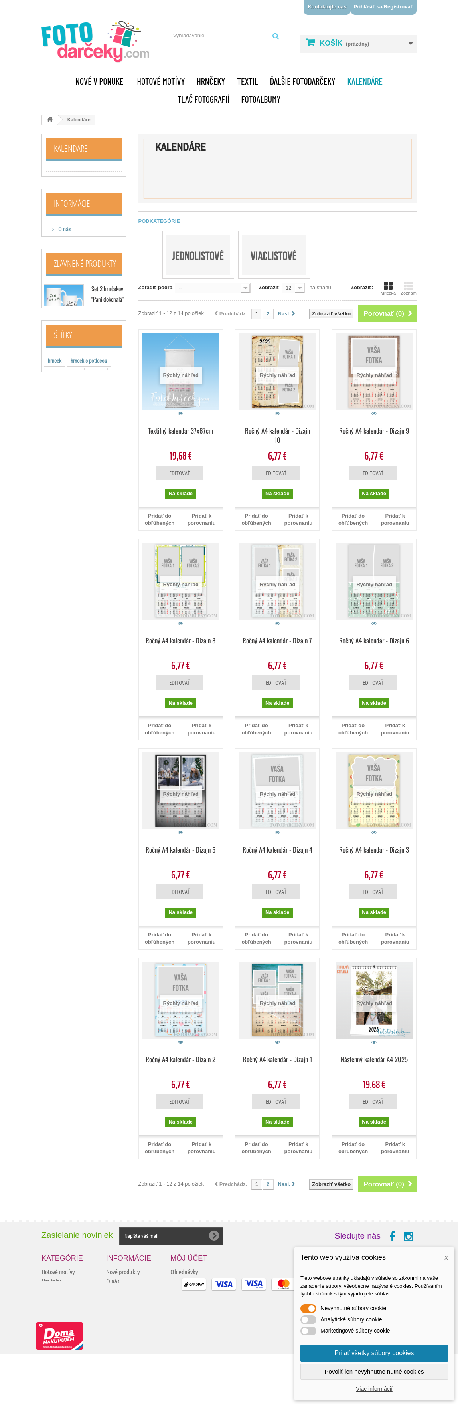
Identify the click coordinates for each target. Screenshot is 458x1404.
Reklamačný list (124, 1345)
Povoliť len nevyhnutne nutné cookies (374, 1371)
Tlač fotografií (203, 99)
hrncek (54, 542)
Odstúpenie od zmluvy (132, 1336)
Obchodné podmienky (82, 284)
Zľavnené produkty (85, 335)
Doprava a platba (77, 260)
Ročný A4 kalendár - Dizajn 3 (374, 850)
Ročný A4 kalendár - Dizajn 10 (277, 435)
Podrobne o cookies (128, 1378)
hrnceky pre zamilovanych (74, 590)
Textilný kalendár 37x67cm (180, 431)
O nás (64, 248)
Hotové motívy (161, 81)
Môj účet (188, 1258)
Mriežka (388, 288)
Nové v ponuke (99, 81)
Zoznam (409, 288)
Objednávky (184, 1271)
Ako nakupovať (75, 272)
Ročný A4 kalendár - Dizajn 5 (180, 850)
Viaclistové (62, 188)
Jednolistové (64, 175)
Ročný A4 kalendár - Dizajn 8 (180, 640)
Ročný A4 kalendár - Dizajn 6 (374, 640)
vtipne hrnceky (62, 566)
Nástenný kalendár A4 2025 (374, 1059)
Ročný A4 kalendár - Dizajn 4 (277, 850)
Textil (247, 81)
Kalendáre (365, 81)
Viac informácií (374, 1389)
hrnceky (96, 554)
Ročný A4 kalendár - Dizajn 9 (374, 431)
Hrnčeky (211, 81)
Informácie (72, 225)
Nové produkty (123, 1271)
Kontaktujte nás (327, 7)
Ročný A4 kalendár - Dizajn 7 (277, 640)
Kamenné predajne (79, 296)
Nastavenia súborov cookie (201, 1317)
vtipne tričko (105, 614)
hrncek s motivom (66, 602)
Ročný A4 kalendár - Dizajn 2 (180, 1059)
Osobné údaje (186, 1299)
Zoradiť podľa (155, 287)
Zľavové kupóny (188, 1308)
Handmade (54, 1317)
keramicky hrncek (65, 614)
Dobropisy (181, 1281)
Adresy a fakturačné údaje (200, 1290)
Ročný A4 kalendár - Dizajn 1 (277, 1059)
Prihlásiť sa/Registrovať (383, 7)
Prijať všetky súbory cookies (374, 1353)
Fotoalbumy (261, 99)
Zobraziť (269, 287)
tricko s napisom (65, 578)
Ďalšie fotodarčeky (303, 81)
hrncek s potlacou (89, 542)
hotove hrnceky (63, 554)
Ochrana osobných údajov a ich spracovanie (127, 1361)
